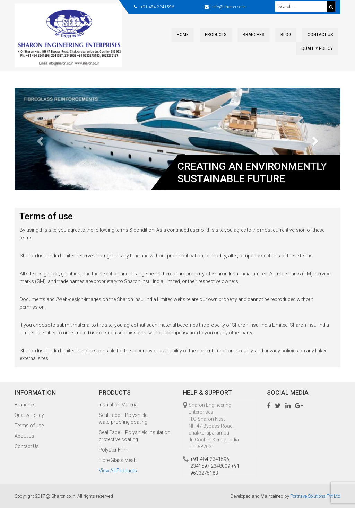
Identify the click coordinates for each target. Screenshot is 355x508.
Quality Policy (317, 48)
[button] (39, 139)
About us (24, 436)
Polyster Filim (113, 450)
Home (183, 34)
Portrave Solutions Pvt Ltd (315, 496)
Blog (285, 34)
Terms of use (29, 425)
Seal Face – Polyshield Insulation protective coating (134, 436)
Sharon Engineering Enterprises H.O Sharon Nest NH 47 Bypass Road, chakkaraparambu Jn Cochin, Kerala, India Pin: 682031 (214, 425)
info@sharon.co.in (229, 7)
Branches (253, 34)
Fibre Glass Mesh (118, 460)
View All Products (118, 470)
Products (215, 34)
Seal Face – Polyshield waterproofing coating (123, 418)
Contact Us (320, 34)
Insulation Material (119, 405)
